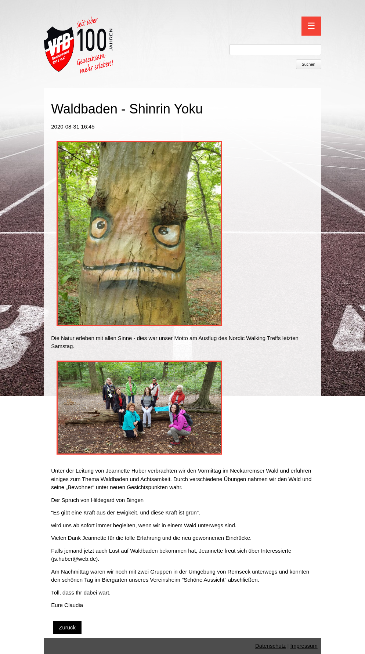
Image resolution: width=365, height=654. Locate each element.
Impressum (304, 646)
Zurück (67, 627)
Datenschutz (270, 646)
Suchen (308, 64)
